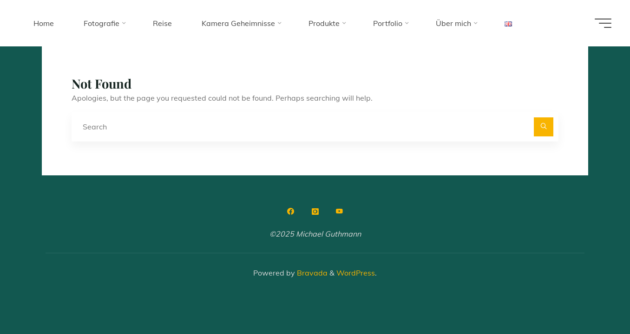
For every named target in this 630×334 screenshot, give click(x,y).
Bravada (311, 272)
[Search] (543, 127)
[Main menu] (603, 23)
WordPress (355, 272)
